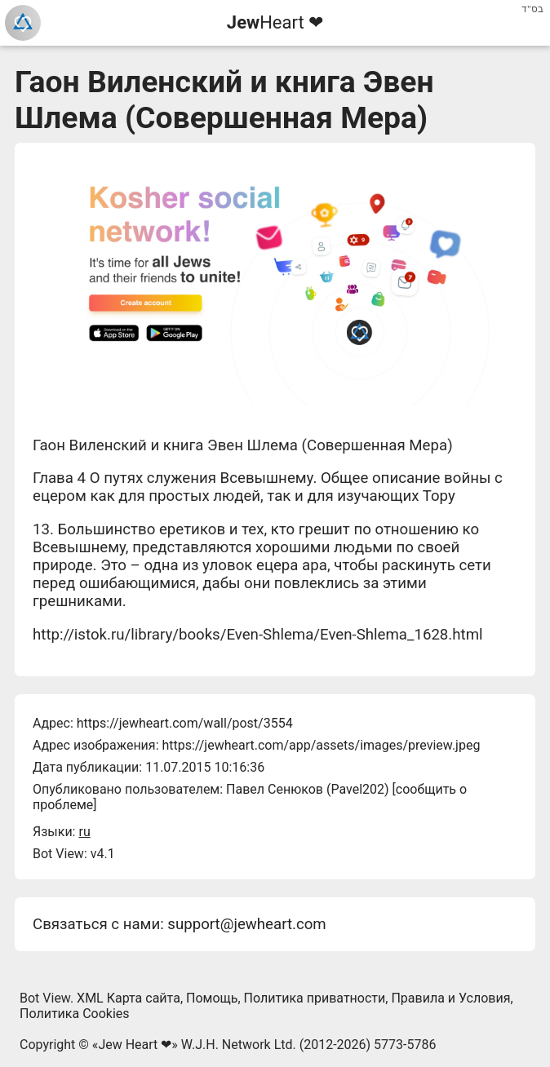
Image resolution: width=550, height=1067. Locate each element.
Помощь (211, 998)
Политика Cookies (75, 1013)
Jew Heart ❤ (134, 1044)
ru (84, 831)
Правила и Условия (450, 998)
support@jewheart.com (246, 924)
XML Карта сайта (128, 998)
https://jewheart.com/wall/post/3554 (185, 723)
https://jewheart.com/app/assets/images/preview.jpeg (321, 745)
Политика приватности (315, 998)
